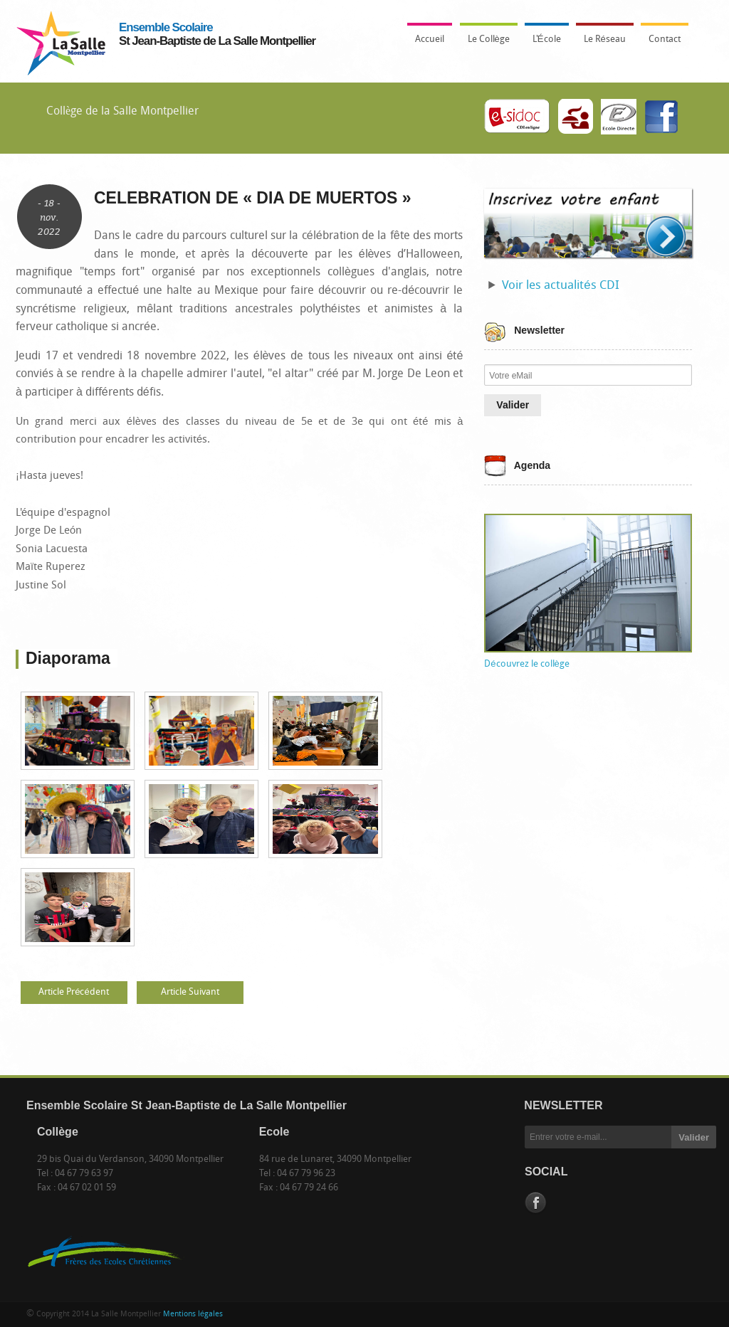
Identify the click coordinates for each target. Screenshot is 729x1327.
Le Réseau (605, 39)
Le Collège (485, 43)
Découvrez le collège (526, 664)
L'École (543, 43)
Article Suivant (190, 992)
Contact (665, 39)
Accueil (429, 39)
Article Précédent (73, 992)
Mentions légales (193, 1314)
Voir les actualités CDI (560, 286)
